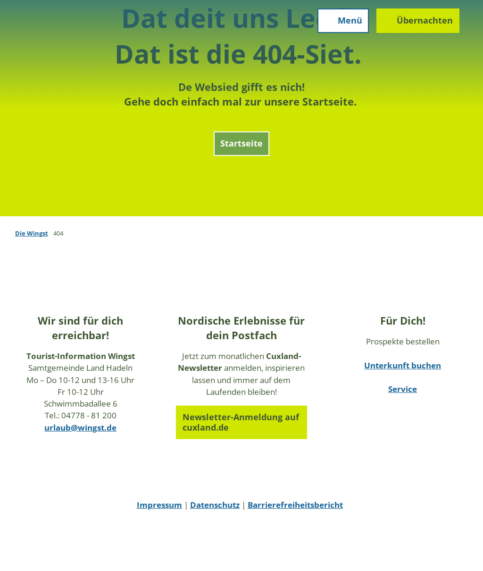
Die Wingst (31, 233)
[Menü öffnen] (336, 27)
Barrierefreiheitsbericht (295, 504)
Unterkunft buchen (402, 365)
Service (402, 388)
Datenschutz (215, 504)
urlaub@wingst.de (80, 427)
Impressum (159, 504)
